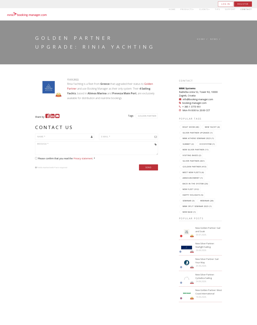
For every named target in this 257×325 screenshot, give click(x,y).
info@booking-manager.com (198, 99)
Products (187, 9)
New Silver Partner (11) (195, 149)
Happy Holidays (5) (193, 195)
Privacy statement (83, 158)
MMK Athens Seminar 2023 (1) (198, 138)
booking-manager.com (194, 102)
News (214, 39)
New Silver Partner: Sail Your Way (206, 261)
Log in (225, 4)
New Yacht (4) (212, 127)
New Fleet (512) (191, 189)
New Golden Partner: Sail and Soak (207, 229)
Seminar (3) (189, 200)
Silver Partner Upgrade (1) (198, 132)
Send (148, 167)
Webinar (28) (207, 200)
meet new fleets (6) (193, 172)
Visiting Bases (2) (192, 155)
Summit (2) (188, 144)
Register (242, 4)
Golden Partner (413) (194, 166)
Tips (217, 9)
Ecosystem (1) (207, 144)
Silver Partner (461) (194, 161)
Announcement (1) (193, 178)
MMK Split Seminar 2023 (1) (197, 206)
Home (172, 9)
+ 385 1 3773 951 (191, 106)
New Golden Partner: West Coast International (208, 292)
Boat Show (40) (191, 127)
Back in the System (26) (195, 183)
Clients (204, 9)
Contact (246, 9)
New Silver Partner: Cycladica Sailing (204, 276)
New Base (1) (189, 212)
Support (230, 9)
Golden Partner (147, 116)
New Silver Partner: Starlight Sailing (204, 245)
